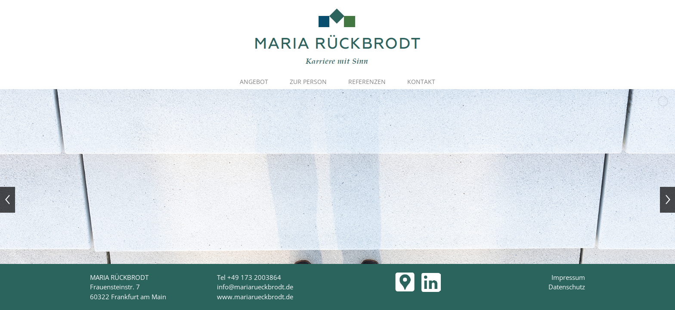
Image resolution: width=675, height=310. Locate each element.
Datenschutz (566, 286)
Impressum (568, 277)
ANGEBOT (254, 82)
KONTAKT (421, 82)
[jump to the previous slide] (7, 200)
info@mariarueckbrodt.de (255, 286)
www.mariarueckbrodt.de (255, 296)
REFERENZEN (367, 82)
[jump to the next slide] (667, 200)
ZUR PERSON (308, 82)
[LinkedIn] (453, 278)
